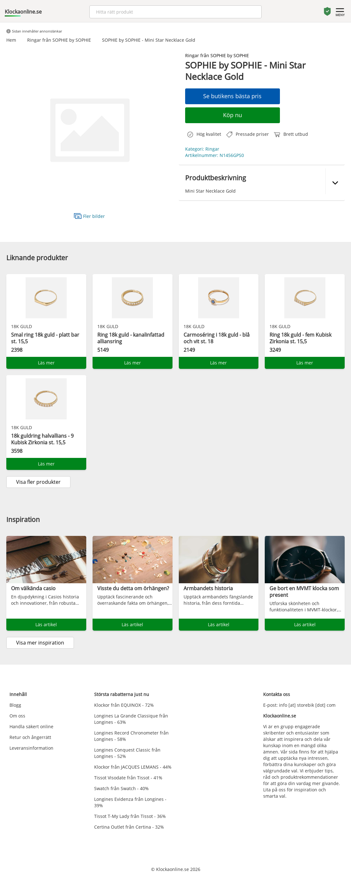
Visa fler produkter (38, 481)
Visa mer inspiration (40, 642)
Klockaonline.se (23, 11)
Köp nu (232, 115)
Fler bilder (89, 215)
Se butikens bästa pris (232, 96)
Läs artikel (46, 624)
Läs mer (46, 363)
